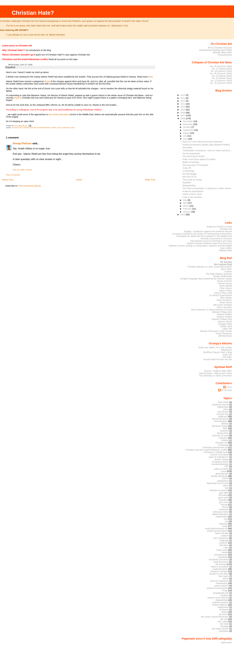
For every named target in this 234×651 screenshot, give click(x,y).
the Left (223, 619)
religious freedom (220, 602)
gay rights (224, 493)
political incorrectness (217, 588)
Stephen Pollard (224, 317)
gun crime (224, 502)
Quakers (225, 595)
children (225, 440)
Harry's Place (225, 290)
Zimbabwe (224, 631)
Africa (226, 409)
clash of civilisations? (219, 457)
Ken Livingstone (221, 538)
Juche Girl (227, 354)
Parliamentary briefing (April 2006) (215, 50)
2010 (183, 106)
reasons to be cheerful (218, 597)
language (224, 540)
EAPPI (225, 478)
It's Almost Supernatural (220, 295)
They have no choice (192, 180)
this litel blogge (190, 174)
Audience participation (193, 191)
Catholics (223, 438)
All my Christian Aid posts (220, 47)
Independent (221, 516)
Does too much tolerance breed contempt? (203, 142)
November (188, 124)
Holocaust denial (221, 512)
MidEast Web (225, 250)
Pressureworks (225, 55)
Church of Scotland (219, 454)
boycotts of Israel (221, 435)
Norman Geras (225, 283)
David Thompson (224, 333)
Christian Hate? (33, 13)
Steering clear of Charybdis (195, 165)
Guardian (223, 500)
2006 (183, 118)
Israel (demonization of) (216, 528)
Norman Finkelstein (219, 581)
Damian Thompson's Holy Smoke (216, 331)
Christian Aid (17, 127)
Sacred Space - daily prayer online (215, 373)
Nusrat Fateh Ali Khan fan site (218, 359)
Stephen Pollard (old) (222, 319)
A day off (187, 168)
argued (17, 98)
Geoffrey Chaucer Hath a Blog (217, 352)
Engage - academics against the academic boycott (208, 231)
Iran (225, 519)
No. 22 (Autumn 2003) (221, 80)
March (186, 206)
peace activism (221, 586)
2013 (183, 98)
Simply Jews (226, 326)
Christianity (223, 445)
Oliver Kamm (226, 302)
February (187, 209)
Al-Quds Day (223, 414)
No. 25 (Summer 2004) (221, 73)
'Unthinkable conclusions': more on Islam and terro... (207, 150)
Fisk (227, 488)
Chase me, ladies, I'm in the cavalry (215, 347)
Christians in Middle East (215, 452)
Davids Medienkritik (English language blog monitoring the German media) (206, 277)
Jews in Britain (222, 533)
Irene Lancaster (224, 307)
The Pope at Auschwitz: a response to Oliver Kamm (207, 188)
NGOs (226, 578)
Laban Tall (227, 329)
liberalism (224, 545)
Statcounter (226, 642)
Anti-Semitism (221, 421)
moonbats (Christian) (219, 559)
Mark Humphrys (224, 300)
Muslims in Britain (219, 571)
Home (79, 180)
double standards (219, 476)
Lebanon (223, 543)
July (185, 136)
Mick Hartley (226, 298)
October (187, 127)
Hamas (224, 504)
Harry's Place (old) (223, 293)
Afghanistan (223, 407)
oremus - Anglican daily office (218, 371)
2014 (183, 95)
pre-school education (59, 114)
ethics (226, 485)
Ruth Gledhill (226, 286)
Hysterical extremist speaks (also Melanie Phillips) (206, 144)
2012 (183, 101)
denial (47, 81)
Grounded (187, 147)
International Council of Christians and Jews (211, 241)
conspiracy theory (220, 462)
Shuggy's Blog (225, 324)
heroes (225, 507)
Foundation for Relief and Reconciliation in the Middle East (204, 236)
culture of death (221, 469)
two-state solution (220, 628)
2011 (183, 104)
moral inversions (221, 562)
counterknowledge (220, 464)
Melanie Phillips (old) (222, 312)
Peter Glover (226, 288)
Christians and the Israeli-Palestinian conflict (39, 127)
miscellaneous (220, 555)
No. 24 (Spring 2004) (222, 76)
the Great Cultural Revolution (215, 617)
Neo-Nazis (224, 576)
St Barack (224, 609)
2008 (183, 112)
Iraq (227, 521)
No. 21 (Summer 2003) (221, 83)
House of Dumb (224, 281)
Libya (226, 547)
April (185, 203)
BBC (225, 428)
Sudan (224, 612)
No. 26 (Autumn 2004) (221, 71)
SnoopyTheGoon (22, 143)
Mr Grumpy (226, 390)
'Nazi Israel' (223, 402)
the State (224, 624)
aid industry (223, 412)
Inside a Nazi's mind (192, 194)
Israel (72, 127)
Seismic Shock (225, 321)
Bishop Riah (223, 433)
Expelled (187, 182)
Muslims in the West (219, 574)
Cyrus (59, 127)
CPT (226, 466)
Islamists (66, 127)
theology (225, 626)
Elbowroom (226, 350)
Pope (225, 590)
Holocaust (224, 509)
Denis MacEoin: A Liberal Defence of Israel (211, 309)
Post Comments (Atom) (29, 186)
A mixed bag (188, 171)
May (185, 200)
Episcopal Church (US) (218, 483)
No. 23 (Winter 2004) (222, 78)
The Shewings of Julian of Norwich (215, 375)
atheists (225, 423)
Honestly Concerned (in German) (216, 238)
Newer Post (7, 180)
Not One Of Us (190, 177)
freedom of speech (218, 490)
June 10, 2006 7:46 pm (22, 170)
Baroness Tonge (220, 426)
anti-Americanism (220, 419)
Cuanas (228, 271)
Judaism (225, 535)
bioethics (224, 431)
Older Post (150, 180)
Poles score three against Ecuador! (199, 159)
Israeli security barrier (217, 531)
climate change (221, 459)
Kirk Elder (227, 357)
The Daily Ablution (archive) (219, 274)
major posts (221, 550)
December (188, 121)
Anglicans (222, 416)
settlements (223, 607)
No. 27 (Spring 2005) (222, 68)
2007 (183, 115)
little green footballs (222, 305)
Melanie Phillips (224, 314)
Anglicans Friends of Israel (219, 226)
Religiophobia (189, 185)
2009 (183, 109)
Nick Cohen (226, 269)
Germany (223, 495)
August (186, 133)
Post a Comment (13, 175)
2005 (183, 214)
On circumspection (191, 153)
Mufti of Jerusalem (220, 566)
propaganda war (221, 593)
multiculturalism (220, 569)
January (187, 212)
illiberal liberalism (220, 514)
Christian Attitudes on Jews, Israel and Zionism (209, 267)
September (188, 130)
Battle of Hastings (191, 162)
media (224, 552)
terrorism (223, 614)
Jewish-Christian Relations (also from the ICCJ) (209, 243)
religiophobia (221, 600)
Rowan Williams (219, 605)
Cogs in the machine (192, 197)
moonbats (222, 557)
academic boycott (220, 404)
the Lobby (222, 621)
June (185, 139)
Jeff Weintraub (225, 336)
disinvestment (222, 473)
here (150, 77)
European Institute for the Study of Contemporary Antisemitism (202, 234)
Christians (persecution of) (214, 447)
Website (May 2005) (222, 52)
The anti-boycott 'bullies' (194, 156)
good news (223, 497)
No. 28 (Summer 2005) (221, 66)
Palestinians (221, 583)
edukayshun (223, 481)
